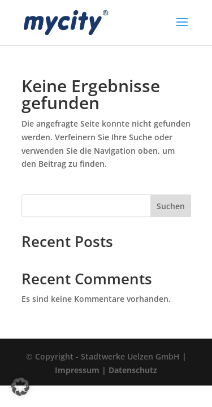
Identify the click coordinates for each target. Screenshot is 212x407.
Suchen (171, 206)
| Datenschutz (129, 370)
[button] (20, 386)
